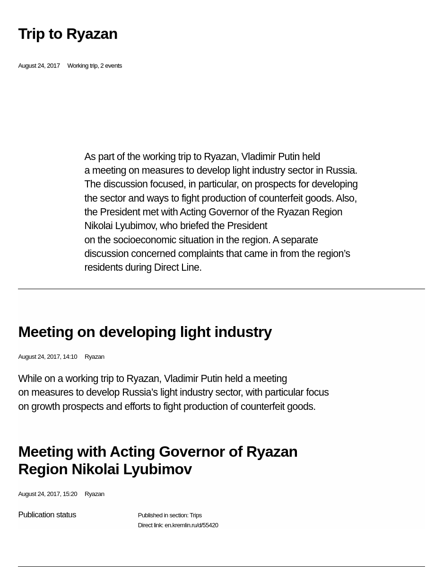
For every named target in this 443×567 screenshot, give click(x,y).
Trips (195, 515)
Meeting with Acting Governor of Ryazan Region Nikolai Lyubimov (157, 460)
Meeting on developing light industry (145, 331)
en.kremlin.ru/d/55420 (191, 525)
